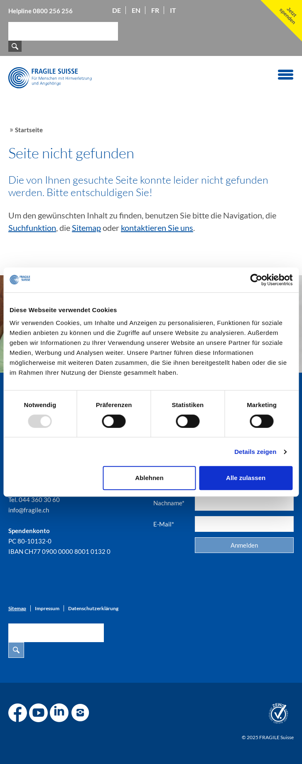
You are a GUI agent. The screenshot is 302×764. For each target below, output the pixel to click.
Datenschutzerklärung (93, 608)
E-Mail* (163, 524)
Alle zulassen (245, 477)
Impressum (47, 608)
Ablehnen (149, 477)
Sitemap (86, 228)
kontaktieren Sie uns (157, 228)
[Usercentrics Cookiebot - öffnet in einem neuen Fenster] (256, 280)
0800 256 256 (53, 11)
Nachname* (168, 503)
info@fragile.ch (28, 510)
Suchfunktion (32, 228)
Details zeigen (255, 451)
